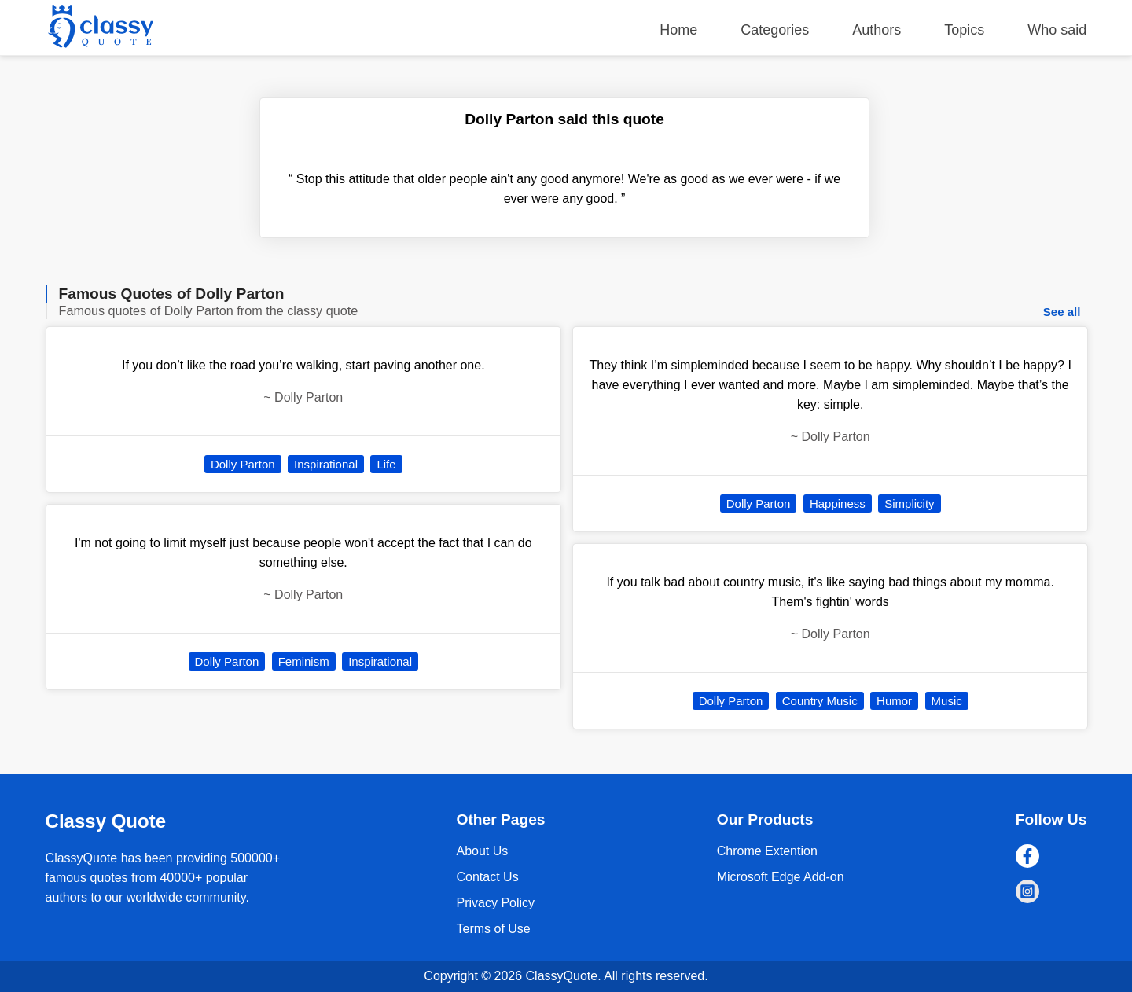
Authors (876, 30)
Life (386, 464)
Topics (964, 30)
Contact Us (487, 877)
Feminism (303, 661)
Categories (775, 30)
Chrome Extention (767, 851)
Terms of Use (493, 928)
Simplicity (909, 503)
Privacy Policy (495, 902)
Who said (1056, 30)
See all (1062, 311)
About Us (482, 851)
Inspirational (326, 464)
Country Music (820, 700)
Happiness (838, 503)
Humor (894, 700)
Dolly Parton (243, 464)
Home (678, 30)
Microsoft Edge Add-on (780, 877)
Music (947, 700)
